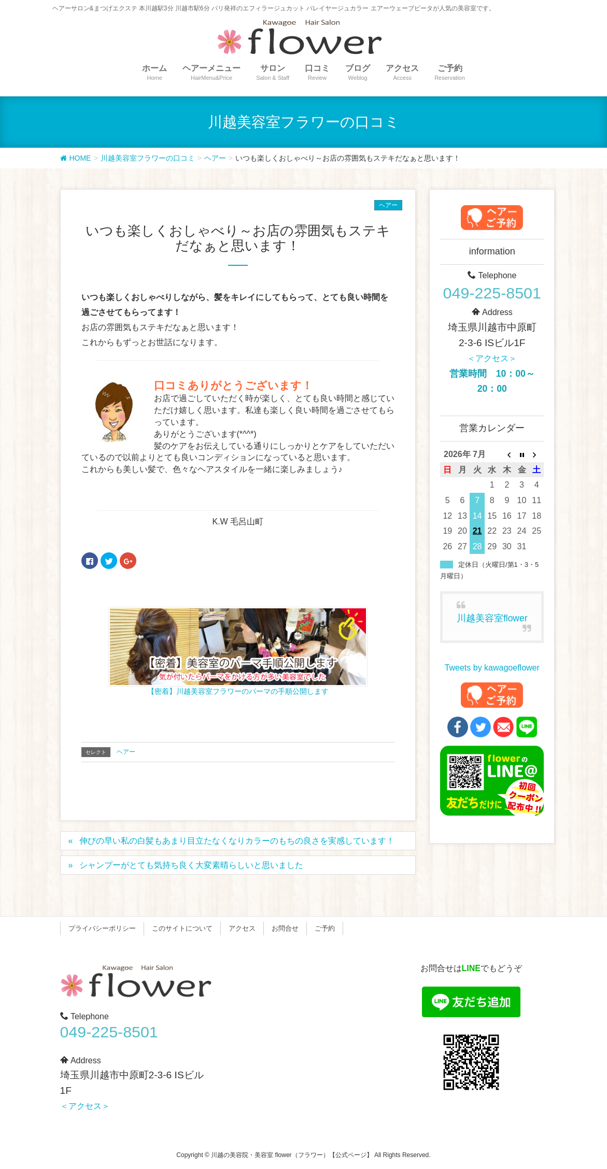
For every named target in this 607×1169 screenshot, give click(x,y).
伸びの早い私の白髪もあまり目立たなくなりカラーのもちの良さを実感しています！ (236, 840)
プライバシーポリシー (102, 928)
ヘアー (388, 205)
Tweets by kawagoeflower (492, 667)
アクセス (242, 928)
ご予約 (325, 928)
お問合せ (285, 928)
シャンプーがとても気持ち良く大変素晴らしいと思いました (191, 865)
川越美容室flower (492, 618)
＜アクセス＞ (492, 358)
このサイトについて (182, 928)
